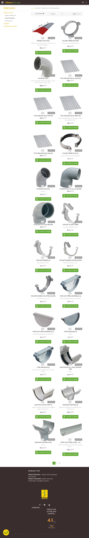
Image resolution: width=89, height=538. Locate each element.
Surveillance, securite (10, 26)
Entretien (6, 23)
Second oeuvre (8, 13)
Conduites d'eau (9, 20)
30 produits (39, 13)
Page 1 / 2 (75, 14)
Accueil (32, 8)
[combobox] (56, 14)
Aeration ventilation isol (10, 15)
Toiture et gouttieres (54, 8)
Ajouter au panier (43, 53)
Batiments (38, 8)
